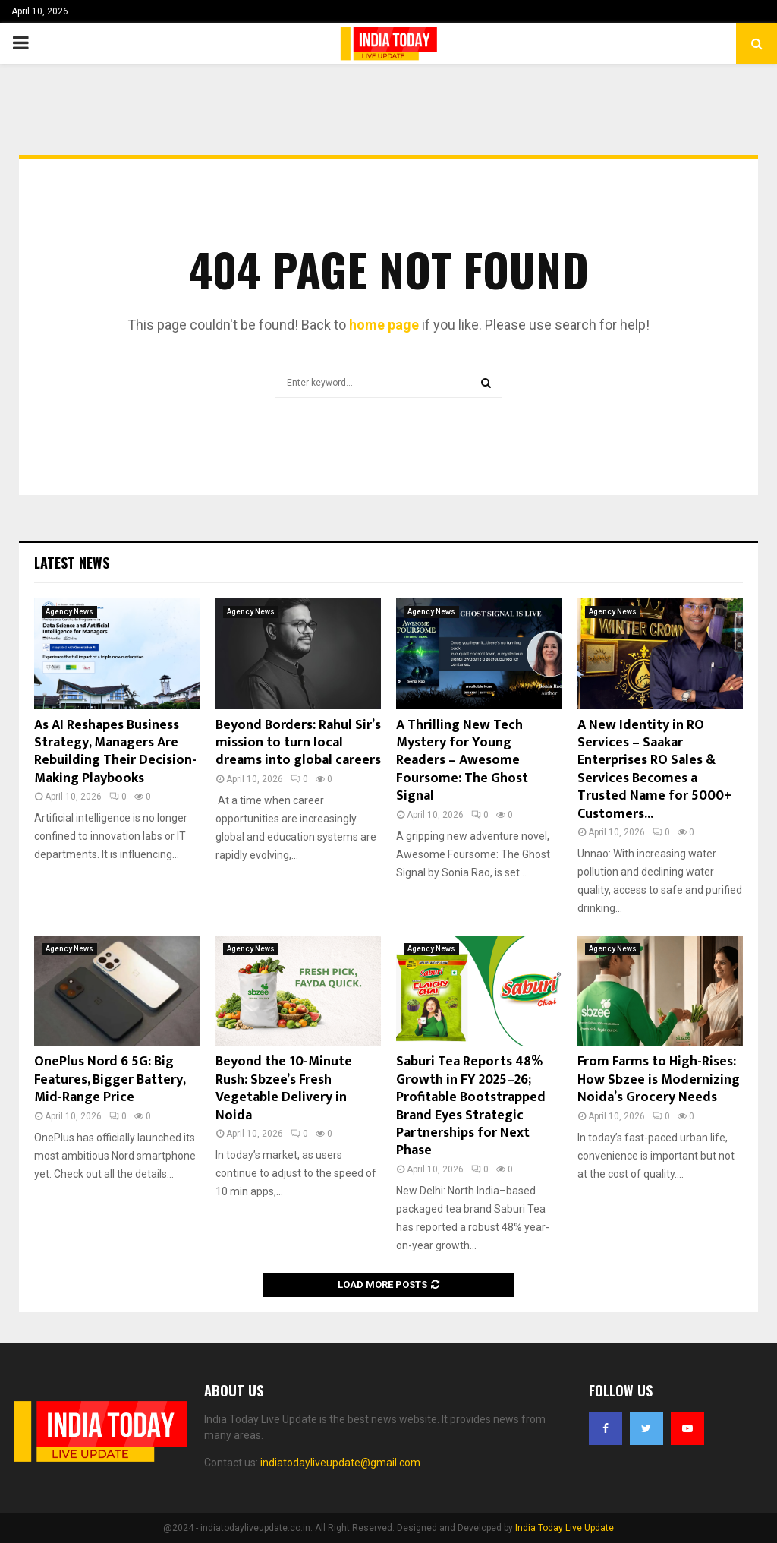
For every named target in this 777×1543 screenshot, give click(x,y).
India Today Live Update (564, 1527)
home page (384, 325)
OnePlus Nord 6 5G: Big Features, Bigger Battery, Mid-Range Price (109, 1079)
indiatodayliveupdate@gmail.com (340, 1462)
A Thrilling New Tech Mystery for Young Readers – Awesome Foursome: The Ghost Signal (462, 761)
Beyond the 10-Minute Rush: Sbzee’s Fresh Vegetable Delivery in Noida (283, 1088)
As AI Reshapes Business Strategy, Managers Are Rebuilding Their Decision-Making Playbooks (115, 752)
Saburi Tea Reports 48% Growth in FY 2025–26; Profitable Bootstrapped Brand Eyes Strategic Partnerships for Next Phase (471, 1106)
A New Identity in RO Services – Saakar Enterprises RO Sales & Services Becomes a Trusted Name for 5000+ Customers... (654, 769)
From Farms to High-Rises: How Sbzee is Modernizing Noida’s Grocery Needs (658, 1079)
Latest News (71, 563)
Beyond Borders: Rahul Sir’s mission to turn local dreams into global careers (298, 743)
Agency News (69, 611)
